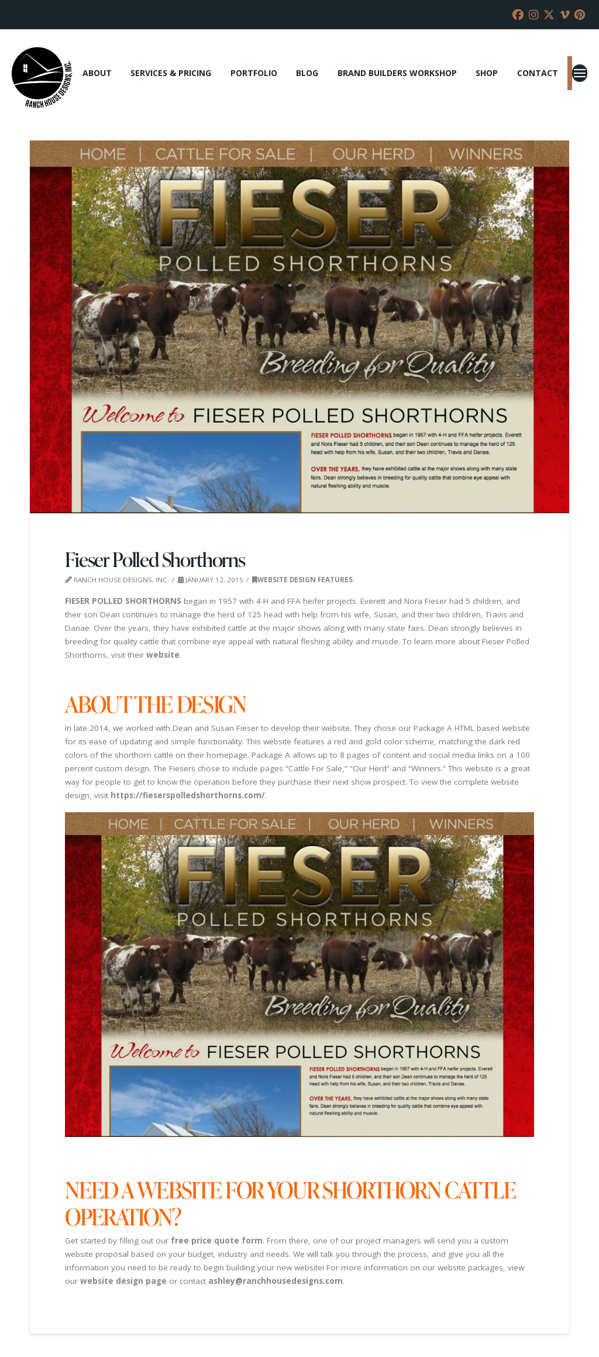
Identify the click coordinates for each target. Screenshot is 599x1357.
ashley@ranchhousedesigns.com (275, 1281)
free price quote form (217, 1240)
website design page (123, 1281)
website (163, 655)
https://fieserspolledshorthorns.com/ (188, 795)
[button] (579, 73)
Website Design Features (302, 579)
